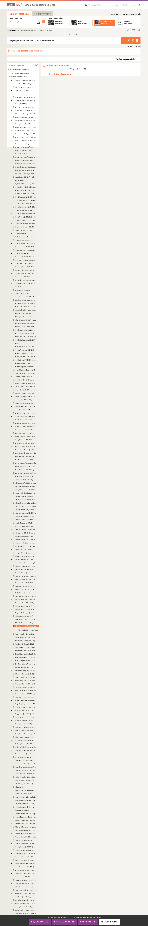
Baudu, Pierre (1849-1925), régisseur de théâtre (26, 110)
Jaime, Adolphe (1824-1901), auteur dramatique (26, 480)
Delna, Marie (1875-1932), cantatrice (26, 320)
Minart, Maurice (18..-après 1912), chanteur (26, 634)
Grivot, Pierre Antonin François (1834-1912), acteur (26, 436)
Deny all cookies (64, 922)
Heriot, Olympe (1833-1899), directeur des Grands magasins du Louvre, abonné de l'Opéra (26, 463)
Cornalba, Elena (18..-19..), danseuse (26, 297)
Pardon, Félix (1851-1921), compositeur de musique (26, 681)
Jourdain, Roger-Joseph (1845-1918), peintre (26, 486)
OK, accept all (39, 922)
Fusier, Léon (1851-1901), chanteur (26, 410)
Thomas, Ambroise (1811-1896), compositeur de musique (26, 844)
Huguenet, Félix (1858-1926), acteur (26, 473)
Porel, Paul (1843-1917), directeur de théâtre (26, 717)
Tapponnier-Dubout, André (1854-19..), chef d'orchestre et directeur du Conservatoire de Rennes (26, 830)
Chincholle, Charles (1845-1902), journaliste (26, 260)
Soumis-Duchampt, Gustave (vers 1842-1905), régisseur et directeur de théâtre (26, 817)
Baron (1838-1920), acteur (23, 104)
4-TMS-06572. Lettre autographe (27, 630)
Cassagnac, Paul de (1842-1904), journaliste (26, 224)
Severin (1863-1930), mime (23, 794)
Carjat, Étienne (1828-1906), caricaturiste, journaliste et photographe (26, 214)
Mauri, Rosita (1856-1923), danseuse (26, 596)
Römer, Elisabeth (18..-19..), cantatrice (26, 754)
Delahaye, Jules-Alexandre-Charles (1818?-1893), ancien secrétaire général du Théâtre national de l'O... (26, 317)
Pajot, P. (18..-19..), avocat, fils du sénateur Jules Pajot (26, 677)
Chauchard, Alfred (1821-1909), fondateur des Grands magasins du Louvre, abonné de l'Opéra (26, 247)
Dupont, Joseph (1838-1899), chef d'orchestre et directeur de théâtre (26, 353)
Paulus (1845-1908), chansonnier (25, 691)
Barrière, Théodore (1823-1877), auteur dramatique (26, 107)
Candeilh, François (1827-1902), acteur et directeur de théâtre (26, 207)
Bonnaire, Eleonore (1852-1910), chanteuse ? (26, 150)
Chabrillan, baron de (21, 237)
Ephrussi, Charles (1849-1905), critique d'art (26, 377)
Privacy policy (109, 922)
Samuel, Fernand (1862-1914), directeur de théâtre (26, 767)
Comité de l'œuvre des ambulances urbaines (26, 280)
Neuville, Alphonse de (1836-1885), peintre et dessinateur (26, 661)
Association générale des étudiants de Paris (26, 97)
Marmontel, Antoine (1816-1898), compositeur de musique (26, 586)
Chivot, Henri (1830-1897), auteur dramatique (26, 263)
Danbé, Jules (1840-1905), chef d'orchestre (26, 307)
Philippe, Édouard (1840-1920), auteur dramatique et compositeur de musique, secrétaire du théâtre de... (26, 700)
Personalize (87, 922)
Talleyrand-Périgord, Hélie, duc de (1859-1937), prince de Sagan (26, 827)
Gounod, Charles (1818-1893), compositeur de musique (26, 426)
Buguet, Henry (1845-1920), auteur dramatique (26, 187)
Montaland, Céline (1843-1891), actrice (26, 641)
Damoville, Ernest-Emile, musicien (26, 303)
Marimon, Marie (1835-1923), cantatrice (26, 583)
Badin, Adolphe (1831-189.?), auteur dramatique (26, 100)
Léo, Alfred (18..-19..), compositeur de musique (26, 546)
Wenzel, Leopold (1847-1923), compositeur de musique (26, 903)
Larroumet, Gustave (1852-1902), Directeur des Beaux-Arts (26, 510)
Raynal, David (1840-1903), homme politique (26, 724)
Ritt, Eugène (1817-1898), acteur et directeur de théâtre (26, 740)
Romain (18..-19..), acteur (23, 757)
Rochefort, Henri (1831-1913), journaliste (26, 750)
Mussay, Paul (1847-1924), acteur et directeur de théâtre (26, 651)
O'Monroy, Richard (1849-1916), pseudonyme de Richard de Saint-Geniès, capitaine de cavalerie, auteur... (26, 674)
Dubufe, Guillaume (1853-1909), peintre (26, 340)
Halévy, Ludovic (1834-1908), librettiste (26, 446)
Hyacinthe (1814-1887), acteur (25, 476)
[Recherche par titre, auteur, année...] (22, 22)
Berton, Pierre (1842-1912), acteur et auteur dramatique (26, 120)
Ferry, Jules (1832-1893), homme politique (26, 390)
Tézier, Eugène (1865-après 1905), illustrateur (26, 834)
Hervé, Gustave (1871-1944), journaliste (26, 470)
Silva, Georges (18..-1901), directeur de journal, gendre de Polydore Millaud (26, 800)
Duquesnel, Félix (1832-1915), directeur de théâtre (26, 363)
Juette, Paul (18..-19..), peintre (25, 493)
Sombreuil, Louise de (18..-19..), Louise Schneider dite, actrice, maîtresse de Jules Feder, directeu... (26, 810)
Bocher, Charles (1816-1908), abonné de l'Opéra (26, 140)
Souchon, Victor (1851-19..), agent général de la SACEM (26, 814)
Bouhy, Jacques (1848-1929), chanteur (26, 160)
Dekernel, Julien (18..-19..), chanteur (26, 313)
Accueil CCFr (11, 30)
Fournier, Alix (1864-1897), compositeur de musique (26, 400)
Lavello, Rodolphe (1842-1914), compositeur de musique (26, 523)
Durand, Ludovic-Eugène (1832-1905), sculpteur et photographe (26, 370)
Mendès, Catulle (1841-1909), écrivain (26, 603)
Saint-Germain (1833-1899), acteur (26, 760)
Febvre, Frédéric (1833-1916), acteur (26, 387)
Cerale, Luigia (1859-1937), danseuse (26, 230)
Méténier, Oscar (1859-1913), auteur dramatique (26, 616)
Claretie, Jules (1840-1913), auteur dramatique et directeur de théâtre (26, 270)
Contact (132, 5)
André (17, 94)
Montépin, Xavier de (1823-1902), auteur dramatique (26, 644)
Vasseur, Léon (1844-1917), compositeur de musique (26, 877)
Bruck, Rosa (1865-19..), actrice (25, 177)
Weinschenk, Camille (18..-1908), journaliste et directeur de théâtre (26, 900)
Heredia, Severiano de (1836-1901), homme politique (26, 460)
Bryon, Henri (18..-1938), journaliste (26, 184)
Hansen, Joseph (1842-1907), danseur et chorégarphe (26, 453)
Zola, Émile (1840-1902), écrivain (25, 913)
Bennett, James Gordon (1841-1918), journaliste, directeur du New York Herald (26, 117)
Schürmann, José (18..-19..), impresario (26, 784)
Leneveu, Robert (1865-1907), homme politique (26, 540)
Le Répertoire (42, 13)
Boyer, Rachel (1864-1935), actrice (26, 170)
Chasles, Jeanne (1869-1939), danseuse (26, 243)
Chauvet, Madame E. (21, 253)
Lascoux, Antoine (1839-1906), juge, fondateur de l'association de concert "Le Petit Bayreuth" (26, 513)
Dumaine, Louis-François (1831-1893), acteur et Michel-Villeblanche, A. (26, 347)
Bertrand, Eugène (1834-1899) (19, 69)
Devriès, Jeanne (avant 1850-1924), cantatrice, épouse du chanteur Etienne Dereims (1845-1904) (26, 330)
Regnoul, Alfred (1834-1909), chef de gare (26, 730)
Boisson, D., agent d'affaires (24, 147)
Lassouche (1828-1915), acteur (25, 516)
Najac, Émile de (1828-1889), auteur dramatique (26, 657)
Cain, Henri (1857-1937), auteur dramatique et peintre (26, 200)
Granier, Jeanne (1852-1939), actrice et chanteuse (26, 430)
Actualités (125, 5)
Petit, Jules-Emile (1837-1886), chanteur (26, 697)
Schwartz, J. (19, 787)
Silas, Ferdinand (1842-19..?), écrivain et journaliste (26, 797)
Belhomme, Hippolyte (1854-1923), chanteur (26, 114)
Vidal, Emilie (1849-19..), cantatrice (26, 883)
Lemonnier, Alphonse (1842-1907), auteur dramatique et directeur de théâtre (26, 536)
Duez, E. (17, 343)
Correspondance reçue (19, 77)
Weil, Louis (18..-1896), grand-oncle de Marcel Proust (26, 897)
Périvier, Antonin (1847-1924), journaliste (26, 694)
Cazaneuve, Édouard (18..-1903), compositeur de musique (26, 227)
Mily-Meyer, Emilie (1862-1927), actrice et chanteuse (26, 626)
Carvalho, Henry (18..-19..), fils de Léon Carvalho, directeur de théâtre (26, 220)
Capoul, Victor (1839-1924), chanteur (26, 210)
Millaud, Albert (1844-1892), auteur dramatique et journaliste (26, 623)
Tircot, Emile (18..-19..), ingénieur (26, 853)
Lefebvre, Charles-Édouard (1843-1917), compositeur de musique (26, 530)
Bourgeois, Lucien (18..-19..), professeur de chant (26, 167)
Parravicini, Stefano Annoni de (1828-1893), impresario (26, 687)
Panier (114, 14)
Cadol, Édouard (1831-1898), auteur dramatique (26, 197)
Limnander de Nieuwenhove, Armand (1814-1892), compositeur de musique (26, 563)
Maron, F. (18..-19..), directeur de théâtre (26, 589)
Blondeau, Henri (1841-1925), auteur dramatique (26, 130)
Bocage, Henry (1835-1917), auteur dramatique (26, 137)
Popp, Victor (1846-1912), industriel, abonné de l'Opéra (26, 714)
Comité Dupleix (20, 287)
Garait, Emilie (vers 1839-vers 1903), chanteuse (26, 416)
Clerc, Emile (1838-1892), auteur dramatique (26, 277)
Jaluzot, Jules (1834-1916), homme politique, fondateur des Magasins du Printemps (26, 483)
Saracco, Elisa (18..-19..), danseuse (26, 770)
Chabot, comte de (20, 234)
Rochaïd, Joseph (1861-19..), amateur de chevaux (26, 744)
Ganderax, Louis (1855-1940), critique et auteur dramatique (26, 413)
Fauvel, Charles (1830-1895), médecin (26, 383)
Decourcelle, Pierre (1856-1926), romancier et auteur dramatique (26, 310)
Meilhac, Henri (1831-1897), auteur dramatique (26, 599)
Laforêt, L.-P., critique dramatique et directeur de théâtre (26, 500)
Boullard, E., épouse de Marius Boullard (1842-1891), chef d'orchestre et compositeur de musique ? (26, 164)
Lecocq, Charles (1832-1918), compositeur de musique (26, 526)
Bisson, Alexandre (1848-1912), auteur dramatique (26, 127)
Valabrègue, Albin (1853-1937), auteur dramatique (26, 873)
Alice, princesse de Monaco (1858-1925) (26, 87)
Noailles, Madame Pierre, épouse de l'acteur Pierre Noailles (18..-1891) (26, 664)
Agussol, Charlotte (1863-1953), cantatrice (26, 81)
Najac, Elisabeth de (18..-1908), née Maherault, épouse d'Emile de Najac (26, 654)
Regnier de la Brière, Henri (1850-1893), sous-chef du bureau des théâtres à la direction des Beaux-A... (26, 727)
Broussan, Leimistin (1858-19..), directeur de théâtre (26, 174)
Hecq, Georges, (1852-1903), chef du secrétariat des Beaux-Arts (26, 456)
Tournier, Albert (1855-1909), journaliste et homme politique (26, 860)
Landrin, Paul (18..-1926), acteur (25, 506)
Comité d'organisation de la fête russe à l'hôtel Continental (26, 283)
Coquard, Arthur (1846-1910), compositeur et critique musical (26, 293)
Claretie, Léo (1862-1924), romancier (26, 273)
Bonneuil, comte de (21, 154)
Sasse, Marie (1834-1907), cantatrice (26, 780)
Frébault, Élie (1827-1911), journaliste (26, 406)
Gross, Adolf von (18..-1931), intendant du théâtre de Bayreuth (26, 440)
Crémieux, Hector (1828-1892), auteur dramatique (26, 300)
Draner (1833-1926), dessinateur (25, 337)
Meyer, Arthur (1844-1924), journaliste (26, 619)
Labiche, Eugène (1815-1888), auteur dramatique (26, 496)
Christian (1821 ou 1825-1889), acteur (26, 267)
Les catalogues (19, 14)
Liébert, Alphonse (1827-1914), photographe (26, 559)
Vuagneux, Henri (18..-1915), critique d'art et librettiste (26, 890)
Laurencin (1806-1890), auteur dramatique (26, 520)
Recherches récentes (131, 14)
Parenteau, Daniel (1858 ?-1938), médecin (26, 684)
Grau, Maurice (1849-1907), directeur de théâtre (26, 433)
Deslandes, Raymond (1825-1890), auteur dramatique (26, 323)
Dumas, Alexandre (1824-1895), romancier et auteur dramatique (26, 350)
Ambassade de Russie (22, 90)
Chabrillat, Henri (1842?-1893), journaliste (26, 240)
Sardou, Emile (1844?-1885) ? (24, 774)
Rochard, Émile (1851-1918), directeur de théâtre (26, 747)
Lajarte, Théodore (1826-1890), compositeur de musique (26, 503)
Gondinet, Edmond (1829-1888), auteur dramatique (26, 423)
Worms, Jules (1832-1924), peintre (26, 907)
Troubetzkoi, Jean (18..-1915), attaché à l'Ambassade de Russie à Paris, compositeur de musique (26, 867)
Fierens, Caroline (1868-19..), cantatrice (26, 397)
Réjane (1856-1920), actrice (24, 737)
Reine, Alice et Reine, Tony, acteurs (26, 734)
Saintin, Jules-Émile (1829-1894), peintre (26, 764)
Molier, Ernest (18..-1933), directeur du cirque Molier (26, 637)
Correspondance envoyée (20, 73)
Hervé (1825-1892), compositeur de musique (26, 466)
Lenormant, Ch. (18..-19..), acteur (26, 543)
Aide (139, 5)
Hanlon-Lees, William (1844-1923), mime (26, 450)
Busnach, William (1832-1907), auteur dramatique (26, 194)
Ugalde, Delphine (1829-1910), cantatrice (26, 870)
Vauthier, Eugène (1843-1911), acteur (26, 880)
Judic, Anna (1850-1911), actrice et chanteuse (26, 490)
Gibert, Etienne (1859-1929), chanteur (26, 420)
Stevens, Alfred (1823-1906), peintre (26, 824)
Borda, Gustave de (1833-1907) (25, 157)
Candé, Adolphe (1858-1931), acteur (26, 204)
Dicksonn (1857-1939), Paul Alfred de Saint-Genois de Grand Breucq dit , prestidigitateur (26, 333)
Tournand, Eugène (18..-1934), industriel (26, 857)
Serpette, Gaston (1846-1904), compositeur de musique (26, 790)
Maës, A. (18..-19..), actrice (23, 573)
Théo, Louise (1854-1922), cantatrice (26, 837)
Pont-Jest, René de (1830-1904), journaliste (26, 710)
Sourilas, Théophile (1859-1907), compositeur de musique (26, 820)
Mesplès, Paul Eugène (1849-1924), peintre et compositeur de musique (26, 613)
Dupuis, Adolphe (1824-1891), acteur (26, 357)
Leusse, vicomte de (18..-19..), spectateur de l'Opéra (26, 556)
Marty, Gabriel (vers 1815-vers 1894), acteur (26, 593)
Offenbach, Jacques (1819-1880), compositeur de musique (26, 671)
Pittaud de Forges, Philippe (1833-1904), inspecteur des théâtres (26, 707)
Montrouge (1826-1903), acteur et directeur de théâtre (26, 647)
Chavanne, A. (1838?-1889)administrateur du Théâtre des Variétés (26, 257)
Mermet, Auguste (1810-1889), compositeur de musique (26, 609)
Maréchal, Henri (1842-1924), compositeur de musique (26, 576)
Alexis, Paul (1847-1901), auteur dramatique (26, 84)
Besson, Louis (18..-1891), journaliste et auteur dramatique (26, 124)
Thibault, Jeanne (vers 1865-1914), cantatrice (26, 840)
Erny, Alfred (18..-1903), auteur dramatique (26, 380)
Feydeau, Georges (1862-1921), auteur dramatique (26, 393)
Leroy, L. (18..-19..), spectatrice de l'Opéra (26, 553)
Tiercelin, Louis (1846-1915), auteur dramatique (26, 850)
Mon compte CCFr (95, 5)
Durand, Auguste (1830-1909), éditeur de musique (26, 367)
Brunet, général (20, 180)
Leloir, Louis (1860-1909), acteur (25, 533)
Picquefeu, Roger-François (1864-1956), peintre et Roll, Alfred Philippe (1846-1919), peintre (26, 704)
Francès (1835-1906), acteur (24, 403)
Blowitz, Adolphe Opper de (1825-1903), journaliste (26, 134)
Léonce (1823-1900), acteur (23, 550)
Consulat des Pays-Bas (22, 290)
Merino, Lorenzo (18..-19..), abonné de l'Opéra (26, 606)
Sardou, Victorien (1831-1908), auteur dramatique (26, 777)
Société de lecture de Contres (24, 807)
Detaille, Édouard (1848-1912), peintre (26, 327)
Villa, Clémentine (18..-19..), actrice (26, 887)
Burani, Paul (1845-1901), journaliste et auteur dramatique (26, 190)
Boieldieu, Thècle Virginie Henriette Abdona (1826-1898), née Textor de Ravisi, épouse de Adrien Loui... (26, 144)
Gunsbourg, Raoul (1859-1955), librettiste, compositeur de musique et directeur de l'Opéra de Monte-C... (26, 443)
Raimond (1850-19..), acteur (24, 720)
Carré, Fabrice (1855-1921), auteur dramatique (26, 217)
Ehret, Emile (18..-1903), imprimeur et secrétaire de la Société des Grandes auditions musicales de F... (26, 373)
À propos (116, 5)
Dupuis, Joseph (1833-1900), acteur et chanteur (26, 360)
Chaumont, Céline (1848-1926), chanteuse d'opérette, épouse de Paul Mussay (26, 250)
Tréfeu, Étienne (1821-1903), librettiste (26, 863)
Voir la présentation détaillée (126, 59)
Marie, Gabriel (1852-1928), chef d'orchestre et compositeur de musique (26, 579)
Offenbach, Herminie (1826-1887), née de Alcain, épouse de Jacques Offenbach (26, 667)
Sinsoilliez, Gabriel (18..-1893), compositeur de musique (26, 804)
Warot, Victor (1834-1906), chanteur (26, 893)
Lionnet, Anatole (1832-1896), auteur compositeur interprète (26, 569)
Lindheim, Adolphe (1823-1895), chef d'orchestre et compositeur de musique (26, 566)
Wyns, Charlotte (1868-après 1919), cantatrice (26, 910)
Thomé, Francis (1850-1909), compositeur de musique (26, 847)
